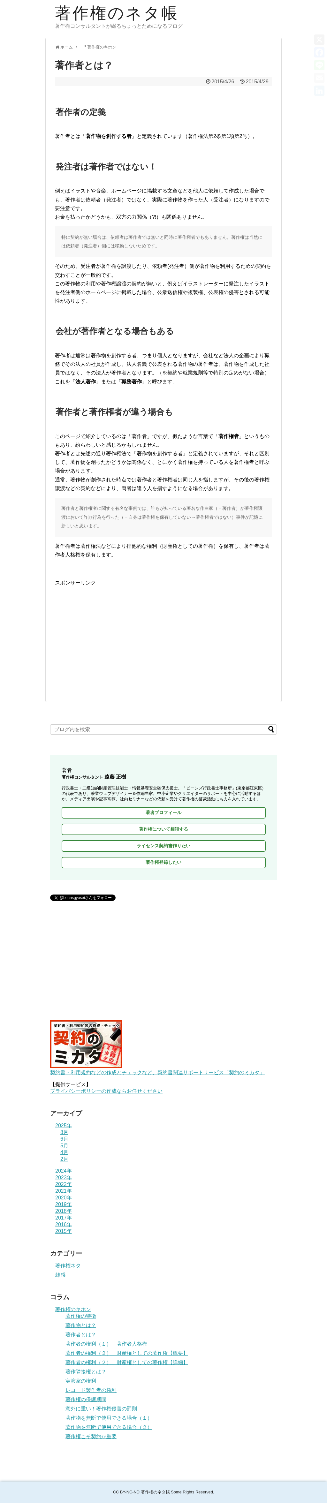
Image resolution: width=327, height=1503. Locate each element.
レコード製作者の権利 (91, 1390)
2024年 (63, 1171)
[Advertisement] (163, 631)
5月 (64, 1145)
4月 (64, 1152)
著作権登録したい (163, 862)
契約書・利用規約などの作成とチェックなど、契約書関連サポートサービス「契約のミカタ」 (157, 1069)
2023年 (63, 1177)
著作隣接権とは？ (85, 1371)
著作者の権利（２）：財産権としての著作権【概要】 (126, 1353)
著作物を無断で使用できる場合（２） (108, 1427)
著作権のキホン (73, 1309)
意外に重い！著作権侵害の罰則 (101, 1408)
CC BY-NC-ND (126, 1492)
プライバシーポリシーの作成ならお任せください (106, 1091)
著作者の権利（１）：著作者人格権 (106, 1344)
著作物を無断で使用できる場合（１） (108, 1418)
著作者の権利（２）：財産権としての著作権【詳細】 (126, 1362)
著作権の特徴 (80, 1316)
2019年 (63, 1204)
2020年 (63, 1197)
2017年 (63, 1217)
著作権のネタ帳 (117, 13)
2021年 (63, 1191)
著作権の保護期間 (85, 1399)
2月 (64, 1159)
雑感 (60, 1275)
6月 (64, 1139)
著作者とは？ (80, 1334)
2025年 (63, 1125)
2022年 (63, 1184)
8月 (64, 1132)
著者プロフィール (163, 812)
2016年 (63, 1224)
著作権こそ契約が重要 (91, 1436)
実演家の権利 (80, 1381)
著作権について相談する (163, 829)
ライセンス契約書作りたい (163, 845)
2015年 (63, 1231)
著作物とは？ (80, 1325)
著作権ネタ (68, 1265)
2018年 (63, 1211)
